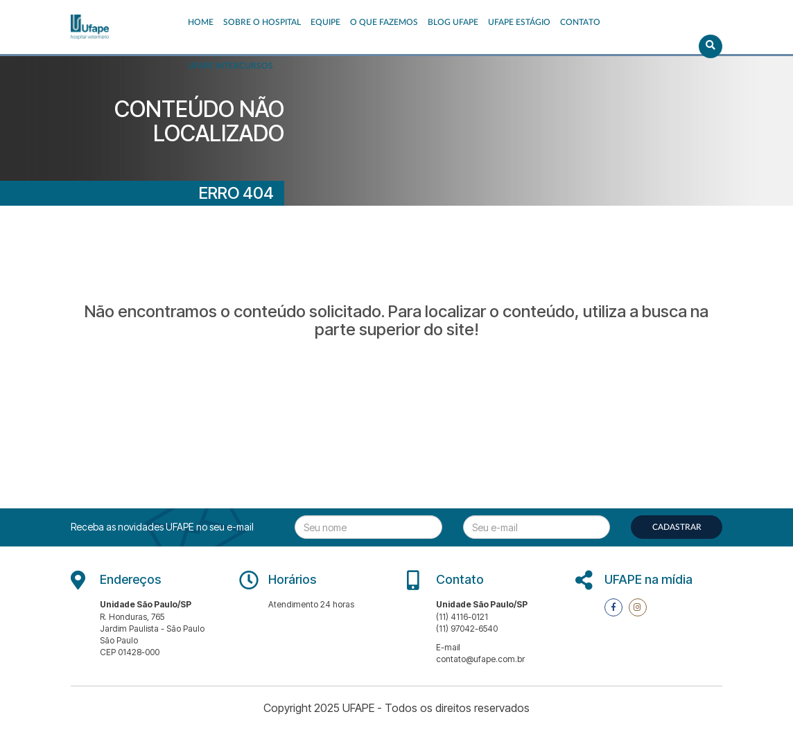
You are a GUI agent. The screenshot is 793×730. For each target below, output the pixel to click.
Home (201, 22)
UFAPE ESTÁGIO (519, 22)
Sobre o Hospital (262, 22)
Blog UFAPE (453, 22)
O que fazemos (384, 22)
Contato (580, 22)
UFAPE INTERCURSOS (230, 66)
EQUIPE (325, 22)
